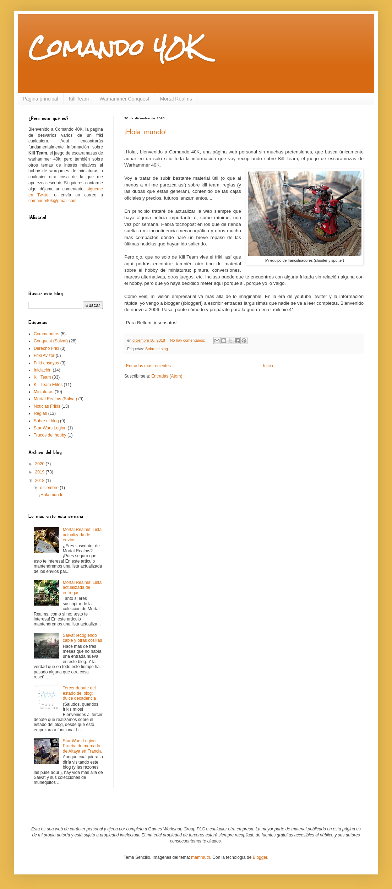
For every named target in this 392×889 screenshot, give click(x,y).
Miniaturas (43, 391)
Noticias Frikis (47, 406)
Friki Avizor (44, 355)
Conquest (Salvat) (51, 340)
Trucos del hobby (50, 435)
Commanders (46, 333)
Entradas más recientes (148, 365)
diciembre (50, 487)
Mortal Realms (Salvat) (55, 398)
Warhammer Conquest (124, 99)
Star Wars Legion (50, 427)
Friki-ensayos (46, 363)
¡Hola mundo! (145, 131)
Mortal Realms (176, 99)
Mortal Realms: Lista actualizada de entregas (82, 587)
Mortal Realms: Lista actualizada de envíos (82, 534)
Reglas (40, 413)
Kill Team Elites (48, 384)
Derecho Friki (46, 348)
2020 (40, 463)
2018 (40, 480)
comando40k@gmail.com (52, 200)
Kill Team (79, 99)
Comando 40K (115, 47)
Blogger (260, 857)
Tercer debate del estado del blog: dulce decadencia (79, 693)
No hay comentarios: (188, 340)
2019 (40, 472)
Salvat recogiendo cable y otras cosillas (82, 638)
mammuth (200, 857)
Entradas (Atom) (166, 376)
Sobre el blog (156, 349)
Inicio (268, 365)
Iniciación (42, 370)
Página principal (40, 99)
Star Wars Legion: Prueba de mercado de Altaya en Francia (82, 746)
